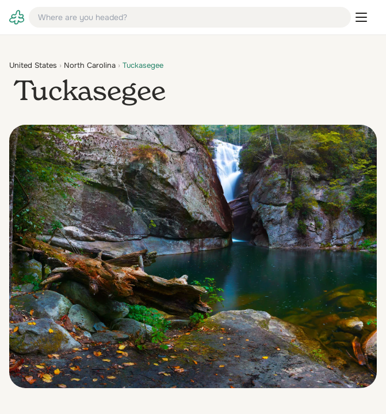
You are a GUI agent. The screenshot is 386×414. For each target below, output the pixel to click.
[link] (16, 17)
